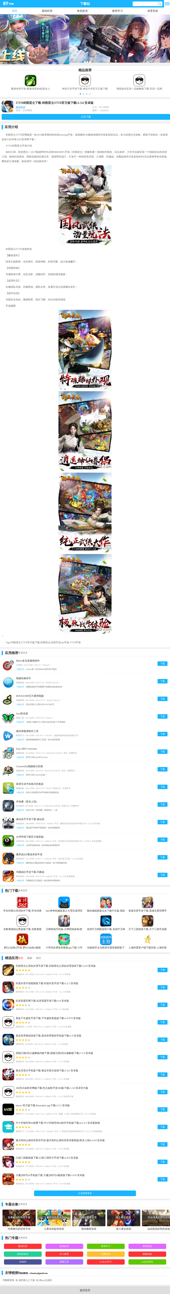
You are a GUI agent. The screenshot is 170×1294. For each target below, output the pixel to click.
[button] (80, 94)
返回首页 (85, 1290)
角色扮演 (82, 10)
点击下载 (86, 116)
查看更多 (23, 653)
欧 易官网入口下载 (25, 1280)
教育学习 (117, 10)
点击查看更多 (85, 1193)
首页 (14, 10)
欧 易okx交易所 (44, 1280)
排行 (38, 958)
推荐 (20, 958)
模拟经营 (47, 10)
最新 (29, 958)
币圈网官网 (8, 1280)
